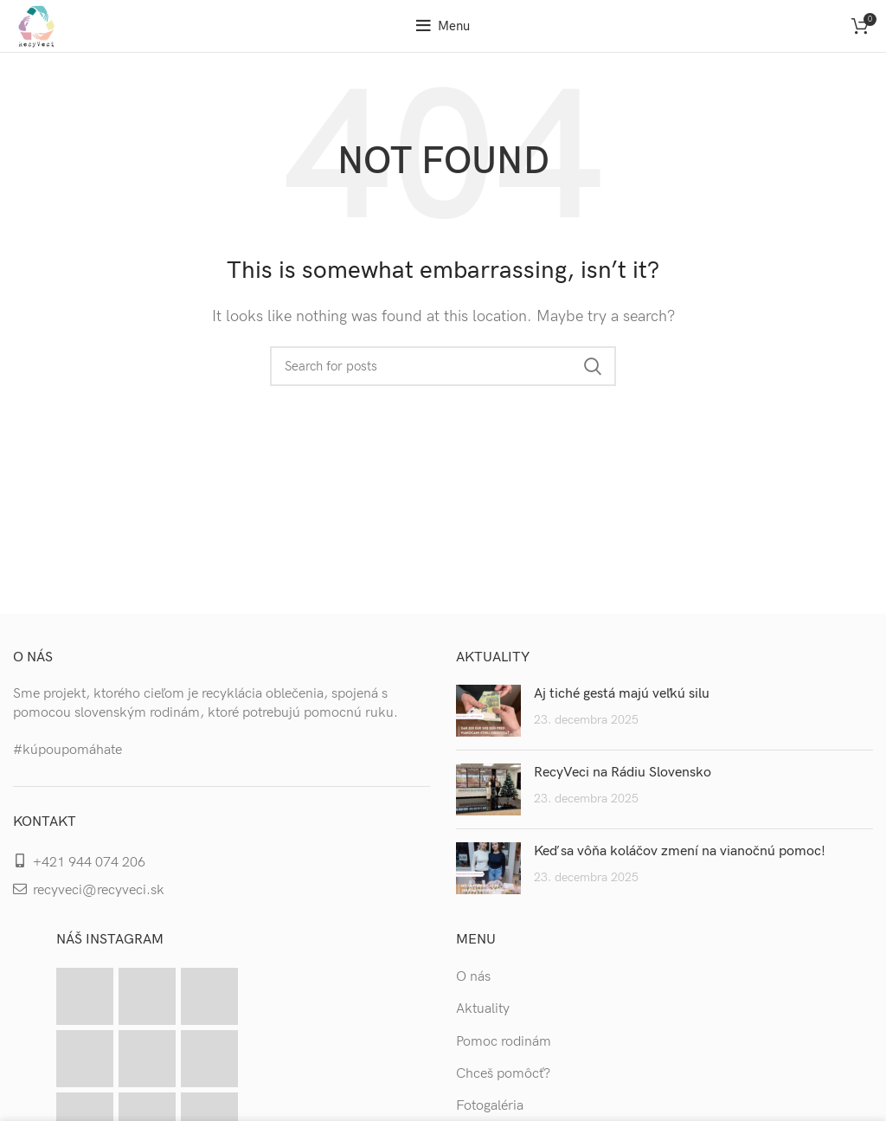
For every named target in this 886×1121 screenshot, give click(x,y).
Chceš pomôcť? (503, 1074)
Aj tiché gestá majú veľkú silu (621, 694)
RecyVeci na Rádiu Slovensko (622, 772)
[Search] (443, 366)
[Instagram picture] (84, 996)
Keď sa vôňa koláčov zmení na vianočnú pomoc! (679, 851)
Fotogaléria (489, 1106)
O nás (473, 977)
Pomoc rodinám (503, 1042)
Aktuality (483, 1009)
